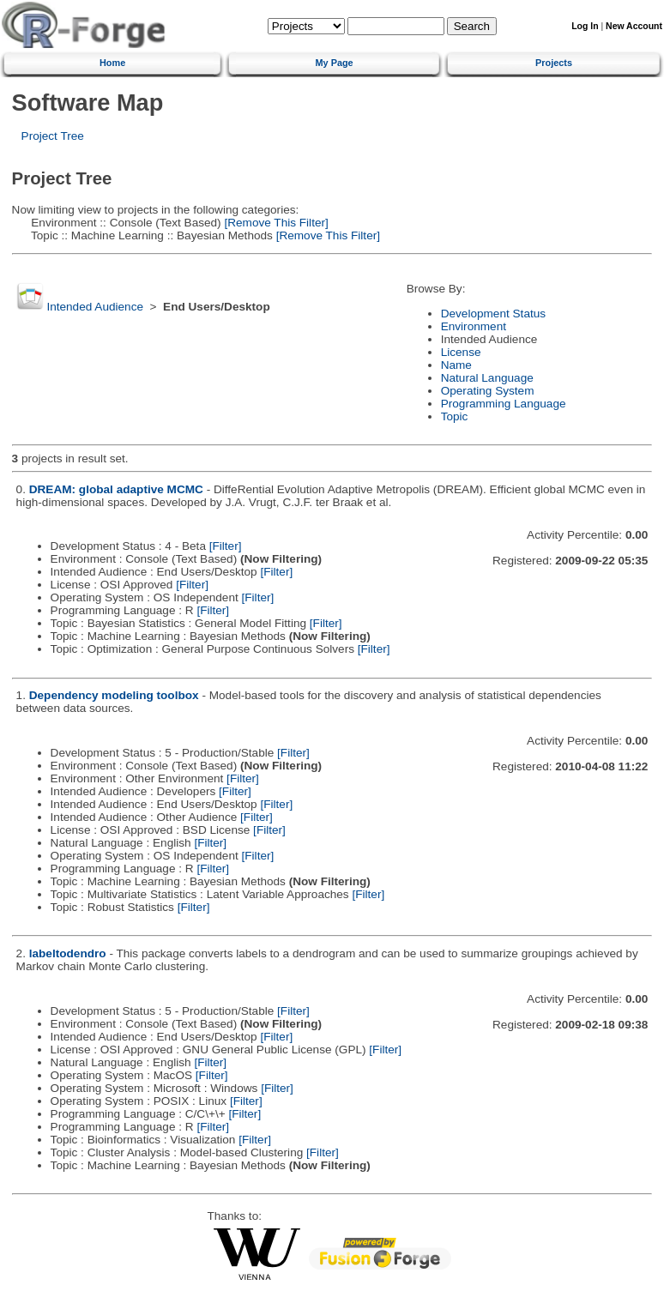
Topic (454, 416)
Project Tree (52, 136)
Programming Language (503, 403)
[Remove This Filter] (275, 222)
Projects (553, 62)
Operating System (487, 390)
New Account (634, 26)
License (461, 352)
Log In (584, 26)
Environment (473, 326)
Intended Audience (94, 306)
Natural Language (487, 377)
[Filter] (225, 546)
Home (112, 62)
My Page (334, 62)
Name (456, 365)
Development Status (493, 313)
